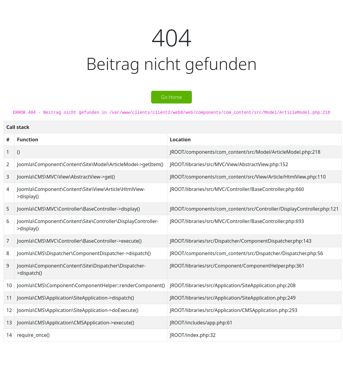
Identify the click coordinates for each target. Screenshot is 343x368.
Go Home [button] (171, 97)
